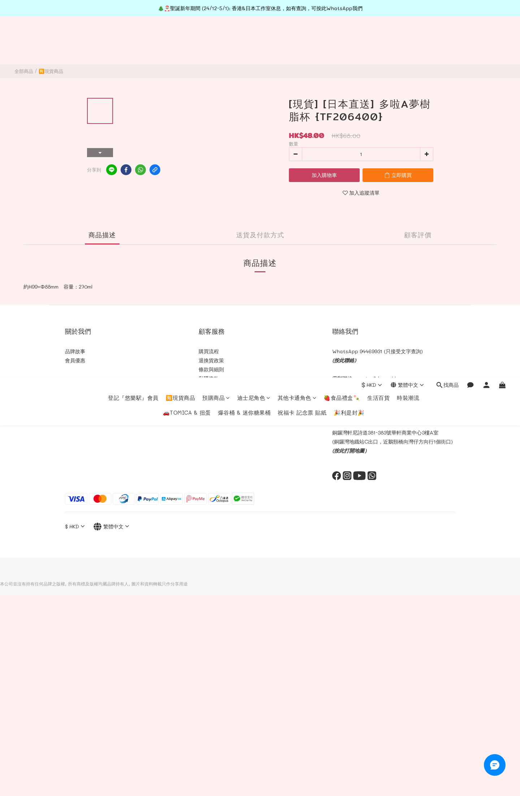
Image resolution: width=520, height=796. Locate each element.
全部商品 (23, 71)
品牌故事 (75, 351)
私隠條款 (209, 378)
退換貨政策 (211, 360)
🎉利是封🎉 (349, 51)
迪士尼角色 (253, 36)
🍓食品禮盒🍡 (342, 36)
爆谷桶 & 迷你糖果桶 (244, 51)
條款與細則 (211, 369)
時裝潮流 (408, 36)
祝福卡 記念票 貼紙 (302, 51)
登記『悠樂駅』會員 (133, 36)
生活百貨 (378, 36)
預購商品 (216, 36)
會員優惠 (75, 360)
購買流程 (209, 351)
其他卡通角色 (297, 36)
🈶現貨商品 (180, 36)
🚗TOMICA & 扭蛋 (187, 51)
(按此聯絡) (344, 360)
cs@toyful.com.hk (376, 378)
